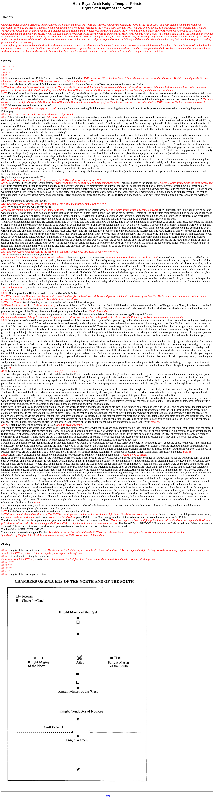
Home (107, 795)
